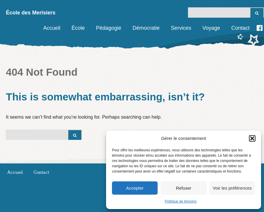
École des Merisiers (30, 13)
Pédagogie (108, 28)
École (78, 28)
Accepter (134, 188)
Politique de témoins (181, 201)
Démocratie (146, 28)
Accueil (51, 28)
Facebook (260, 28)
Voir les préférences (232, 188)
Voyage (211, 28)
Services (181, 28)
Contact (240, 28)
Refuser (184, 188)
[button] (252, 138)
